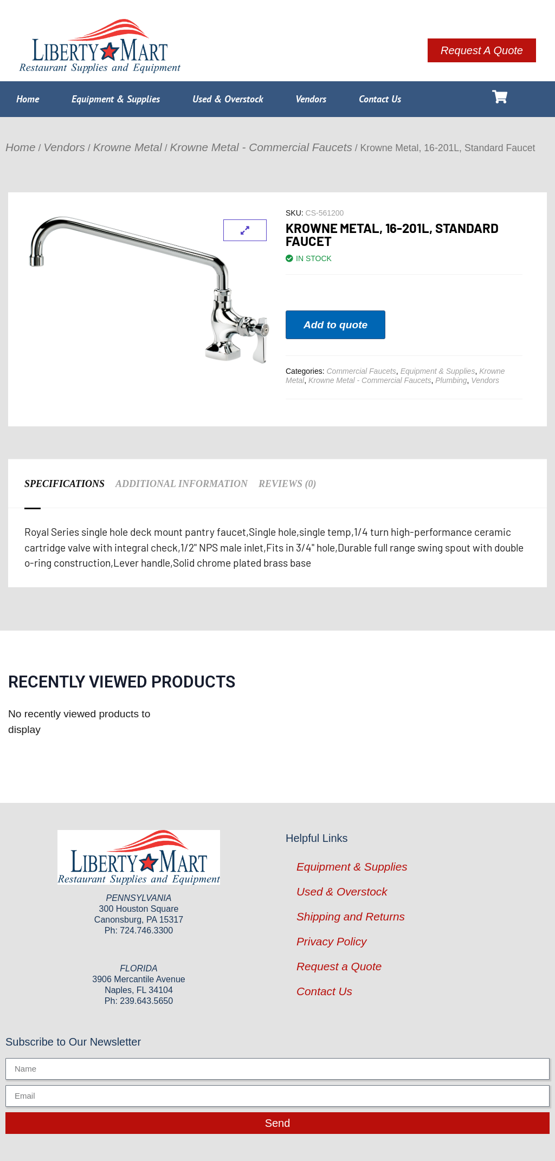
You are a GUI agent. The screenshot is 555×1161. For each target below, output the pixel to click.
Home (27, 99)
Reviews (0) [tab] (288, 483)
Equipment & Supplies (116, 99)
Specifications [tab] (64, 483)
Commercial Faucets (361, 371)
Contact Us (380, 99)
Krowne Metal (127, 147)
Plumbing (451, 380)
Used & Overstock (227, 99)
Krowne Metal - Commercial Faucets (261, 147)
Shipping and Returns (350, 916)
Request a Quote (339, 966)
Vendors (310, 99)
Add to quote (335, 324)
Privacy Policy (331, 941)
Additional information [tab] (181, 483)
